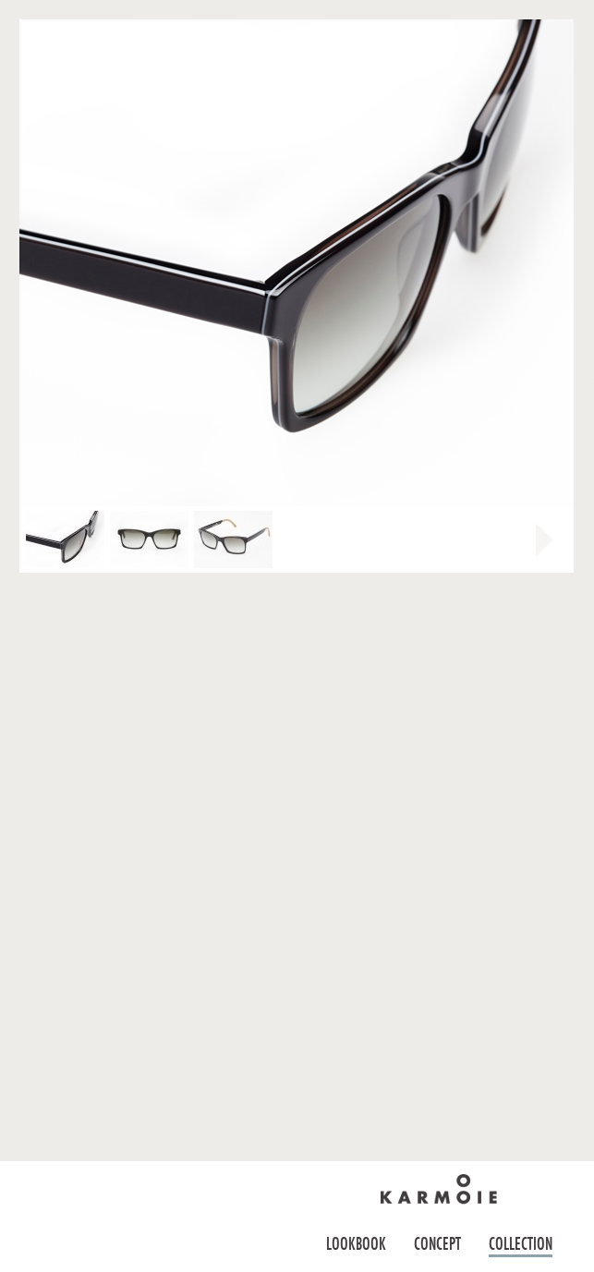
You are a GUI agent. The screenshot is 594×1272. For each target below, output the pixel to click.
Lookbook (356, 1243)
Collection (520, 1243)
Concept (437, 1243)
